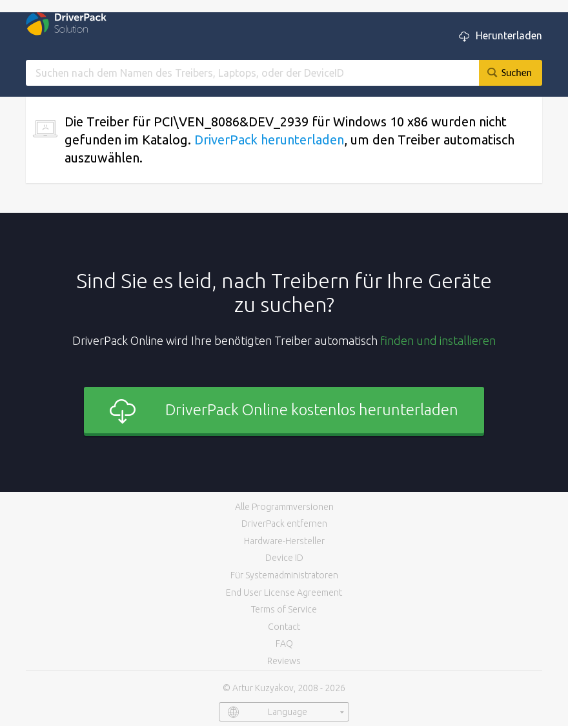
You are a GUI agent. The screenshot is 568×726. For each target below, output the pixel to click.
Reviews (284, 661)
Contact (284, 627)
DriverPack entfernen (284, 523)
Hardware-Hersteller (284, 541)
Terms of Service (284, 609)
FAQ (284, 643)
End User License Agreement (284, 592)
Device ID (284, 558)
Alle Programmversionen (284, 507)
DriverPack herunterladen (269, 139)
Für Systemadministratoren (284, 575)
